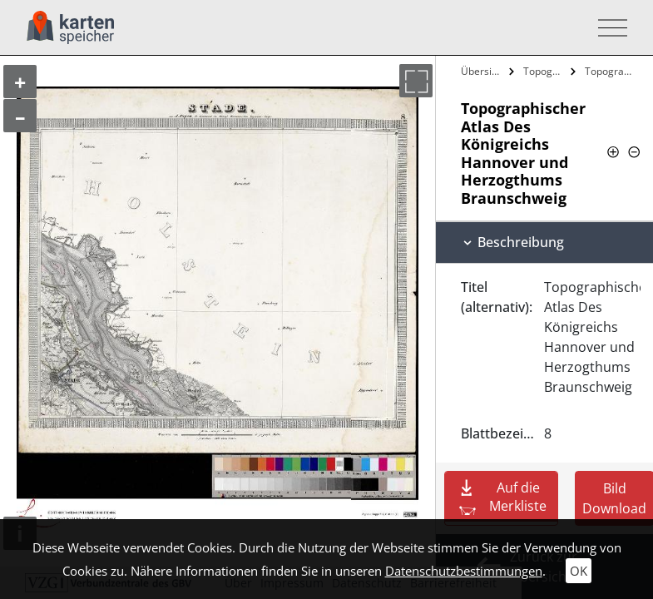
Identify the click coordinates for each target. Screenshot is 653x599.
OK (578, 570)
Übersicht (483, 71)
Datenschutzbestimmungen (463, 570)
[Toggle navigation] (607, 28)
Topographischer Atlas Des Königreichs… (545, 71)
